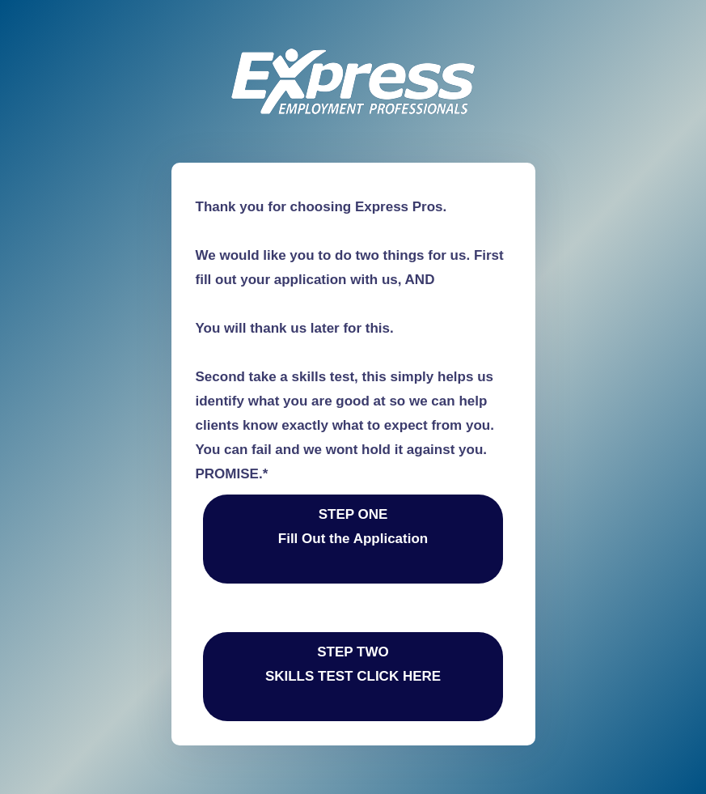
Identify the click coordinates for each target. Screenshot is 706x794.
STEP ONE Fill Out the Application (353, 539)
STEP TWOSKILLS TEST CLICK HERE (353, 676)
